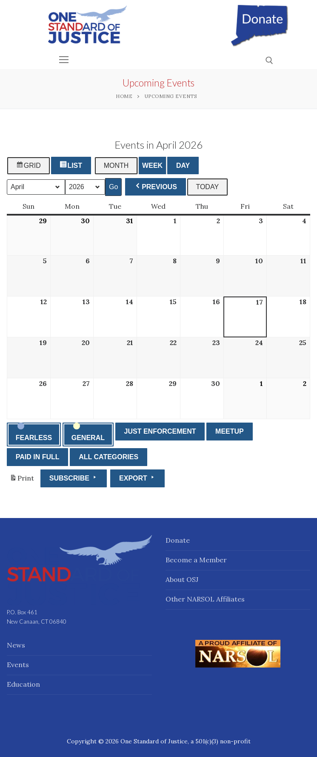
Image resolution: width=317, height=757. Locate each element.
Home (124, 96)
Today (207, 186)
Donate (178, 540)
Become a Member (196, 560)
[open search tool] (269, 60)
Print (21, 479)
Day (183, 165)
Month (116, 165)
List (72, 166)
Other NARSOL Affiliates (205, 599)
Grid (28, 166)
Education (23, 684)
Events (18, 664)
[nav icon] (64, 60)
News (16, 645)
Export (137, 477)
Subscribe (73, 477)
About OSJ (182, 579)
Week (152, 165)
